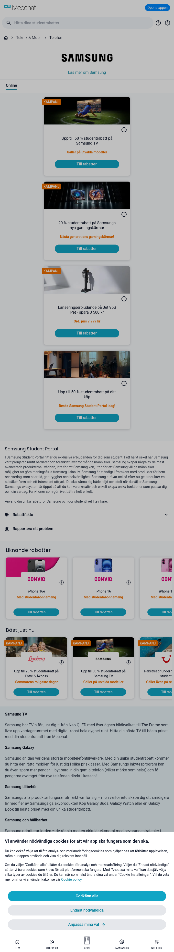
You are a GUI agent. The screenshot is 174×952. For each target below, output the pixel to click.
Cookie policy (71, 879)
